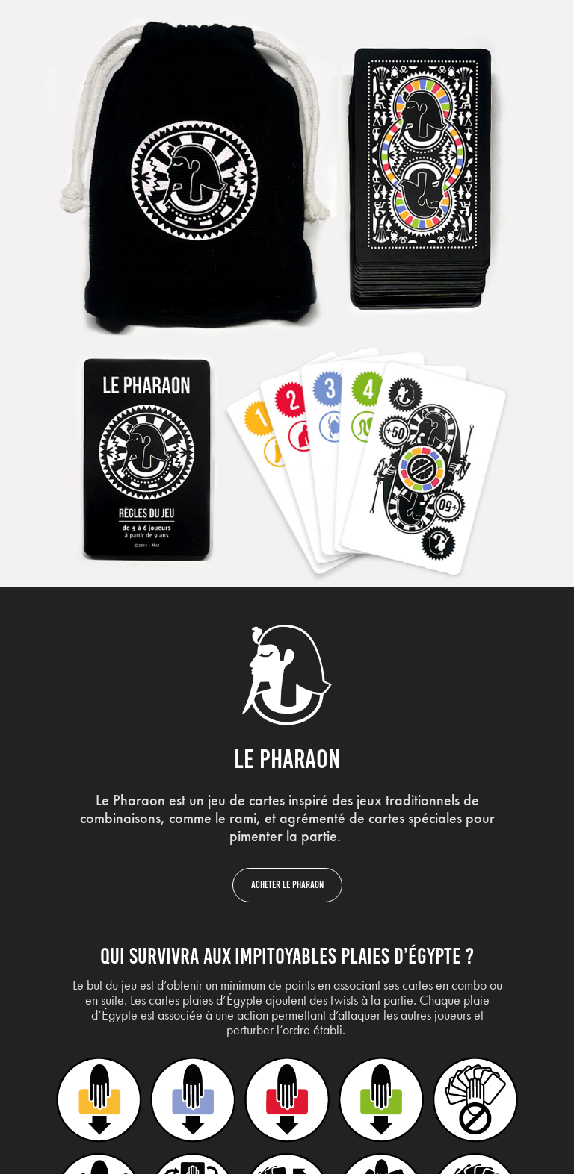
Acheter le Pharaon (287, 884)
